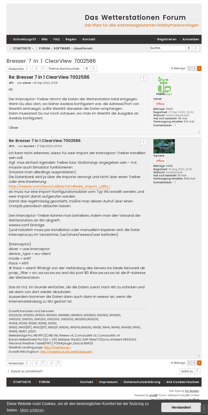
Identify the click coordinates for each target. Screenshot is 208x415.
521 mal (189, 121)
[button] (189, 68)
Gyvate (158, 155)
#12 (11, 146)
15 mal (182, 175)
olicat (157, 98)
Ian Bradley (192, 391)
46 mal (182, 118)
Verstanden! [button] (181, 407)
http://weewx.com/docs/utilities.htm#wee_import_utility (58, 186)
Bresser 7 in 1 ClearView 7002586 (51, 61)
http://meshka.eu (56, 347)
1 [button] (194, 68)
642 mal (189, 178)
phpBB (153, 395)
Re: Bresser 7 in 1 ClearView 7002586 (49, 77)
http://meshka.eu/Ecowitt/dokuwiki (65, 352)
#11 (11, 82)
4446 (169, 166)
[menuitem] (42, 39)
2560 (169, 108)
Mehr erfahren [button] (32, 410)
